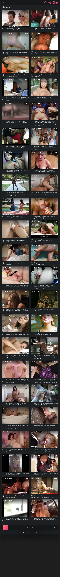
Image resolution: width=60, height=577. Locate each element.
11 (23, 570)
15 (30, 570)
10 (54, 565)
